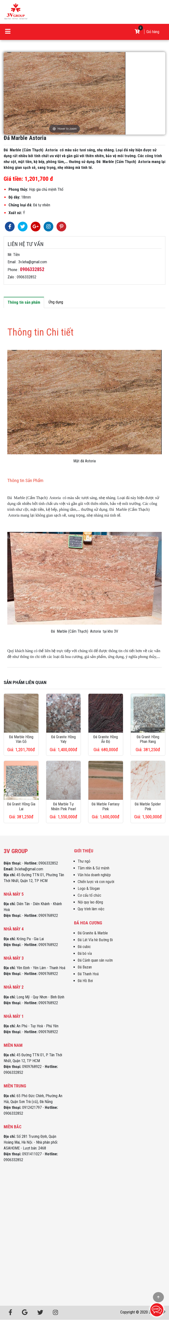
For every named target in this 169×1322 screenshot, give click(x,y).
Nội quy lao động (90, 902)
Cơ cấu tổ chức (89, 895)
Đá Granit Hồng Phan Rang (148, 739)
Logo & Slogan (89, 888)
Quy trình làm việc (91, 909)
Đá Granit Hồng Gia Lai (21, 806)
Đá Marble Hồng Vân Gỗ (21, 739)
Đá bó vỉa (85, 953)
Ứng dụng (55, 302)
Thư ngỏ (84, 861)
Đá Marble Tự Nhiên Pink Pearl (63, 806)
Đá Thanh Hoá (88, 974)
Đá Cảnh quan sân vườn (95, 960)
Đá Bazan (85, 967)
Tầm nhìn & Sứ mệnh (93, 868)
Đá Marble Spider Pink (148, 806)
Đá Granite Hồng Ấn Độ (105, 739)
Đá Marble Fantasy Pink (106, 806)
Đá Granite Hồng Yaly (63, 739)
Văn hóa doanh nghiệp (94, 875)
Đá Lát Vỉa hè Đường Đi (95, 940)
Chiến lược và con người (96, 881)
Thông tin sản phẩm (24, 302)
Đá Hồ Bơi (85, 980)
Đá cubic (84, 946)
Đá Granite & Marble (93, 933)
